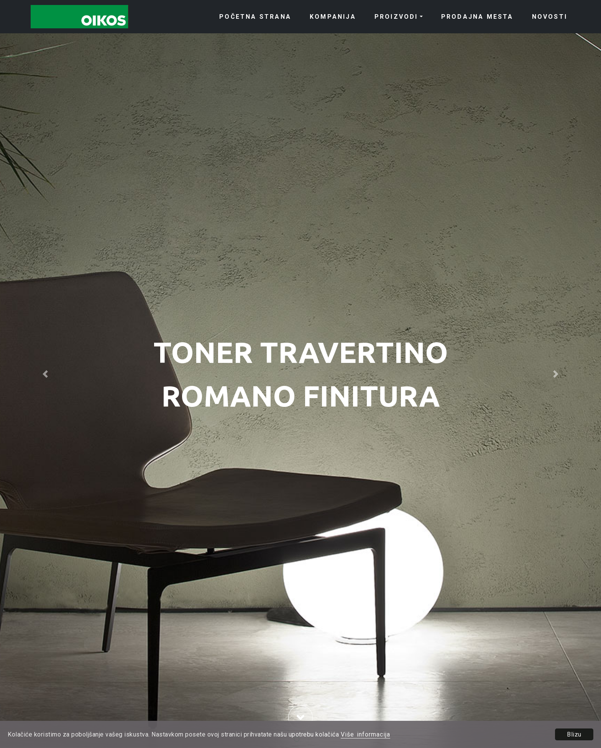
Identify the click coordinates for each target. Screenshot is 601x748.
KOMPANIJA (333, 16)
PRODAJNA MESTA (477, 16)
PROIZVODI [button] (396, 16)
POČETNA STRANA (255, 16)
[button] (45, 374)
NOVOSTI (549, 16)
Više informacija (365, 734)
